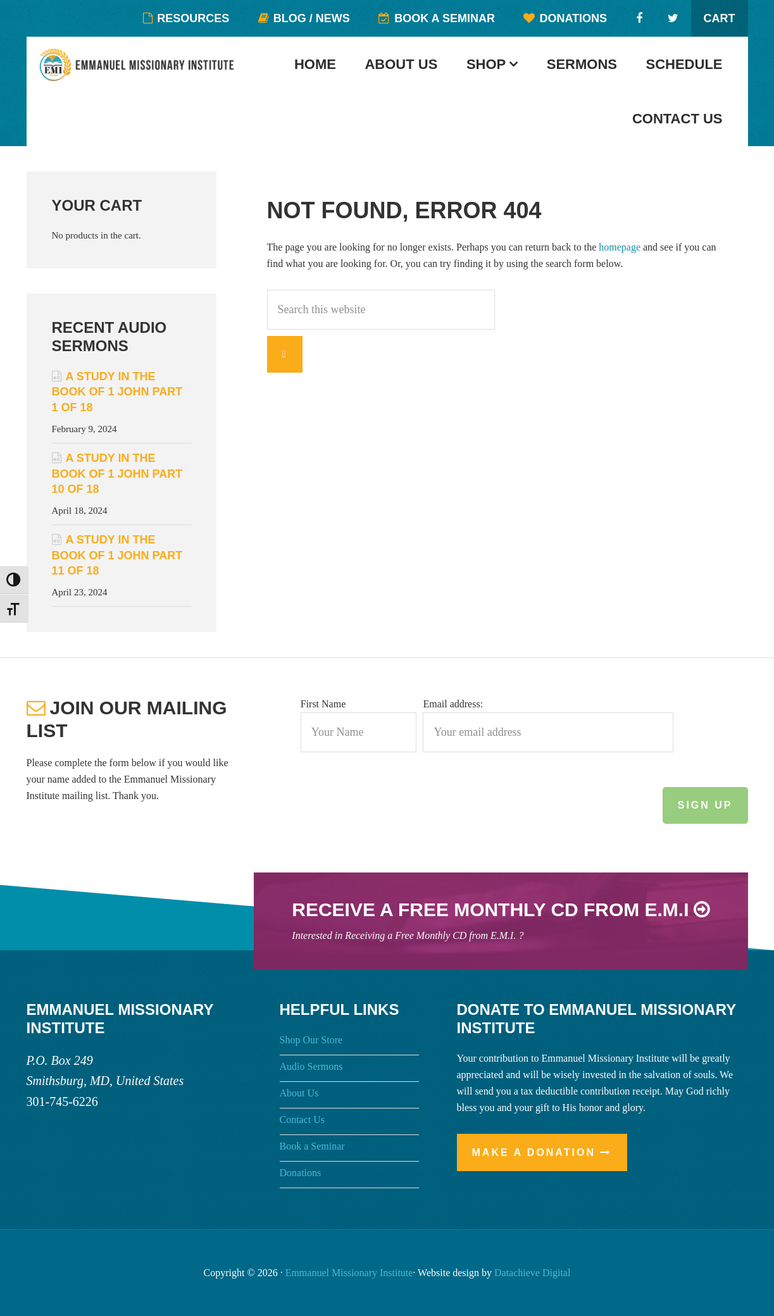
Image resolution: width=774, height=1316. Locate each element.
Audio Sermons (311, 1066)
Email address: (453, 703)
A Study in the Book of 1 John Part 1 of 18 (117, 392)
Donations (300, 1172)
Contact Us (302, 1119)
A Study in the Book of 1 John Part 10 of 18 (117, 473)
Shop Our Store (311, 1039)
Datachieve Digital (532, 1272)
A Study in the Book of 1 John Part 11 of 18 (117, 555)
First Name (323, 703)
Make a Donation (534, 1152)
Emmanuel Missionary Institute (150, 72)
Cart (719, 18)
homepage (619, 247)
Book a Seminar (312, 1146)
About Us (299, 1093)
